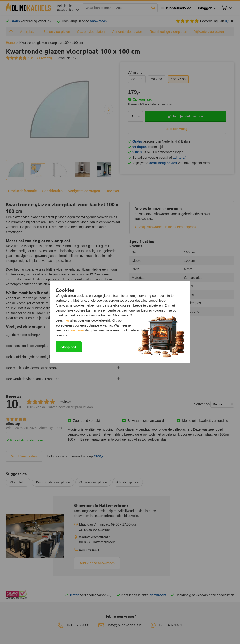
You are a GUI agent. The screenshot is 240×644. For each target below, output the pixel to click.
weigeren (77, 330)
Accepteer (68, 347)
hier (66, 320)
